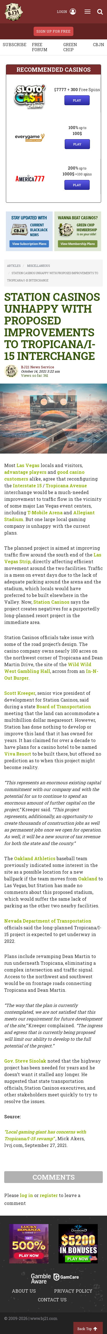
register (49, 1195)
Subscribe (14, 44)
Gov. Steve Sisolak (25, 1061)
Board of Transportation (63, 706)
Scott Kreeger (19, 693)
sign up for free (53, 31)
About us (24, 1291)
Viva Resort (17, 754)
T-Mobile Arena (44, 512)
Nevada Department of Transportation (47, 921)
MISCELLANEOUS (38, 266)
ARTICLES (13, 266)
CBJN (98, 44)
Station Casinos (51, 602)
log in (26, 1195)
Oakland (87, 879)
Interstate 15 (27, 485)
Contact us (52, 1300)
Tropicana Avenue (66, 485)
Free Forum (39, 47)
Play (77, 100)
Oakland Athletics (34, 858)
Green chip (70, 47)
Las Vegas (28, 465)
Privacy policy (73, 1291)
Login (66, 11)
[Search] (100, 11)
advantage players (25, 472)
